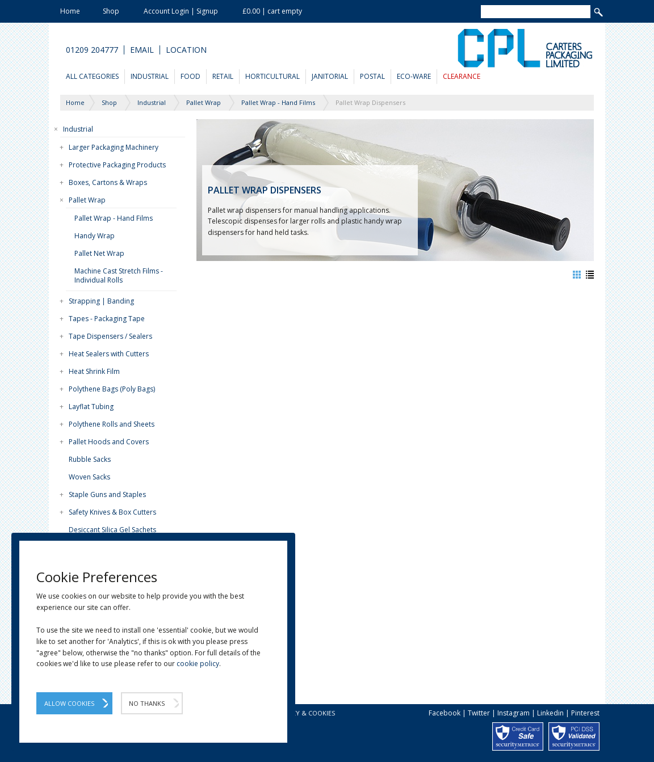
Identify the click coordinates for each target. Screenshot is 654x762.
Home (70, 11)
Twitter (479, 713)
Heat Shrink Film (94, 371)
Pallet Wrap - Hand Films (113, 218)
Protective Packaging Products (117, 165)
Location (186, 49)
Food (190, 76)
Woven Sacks (89, 477)
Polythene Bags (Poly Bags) (112, 389)
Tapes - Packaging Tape (107, 318)
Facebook (444, 713)
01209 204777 (92, 49)
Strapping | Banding (101, 301)
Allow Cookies (69, 703)
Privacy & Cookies (304, 713)
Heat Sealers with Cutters (109, 354)
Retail (222, 76)
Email (142, 49)
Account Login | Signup (181, 11)
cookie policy (198, 663)
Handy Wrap (94, 236)
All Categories (92, 76)
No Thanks (147, 703)
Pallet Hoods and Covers (109, 442)
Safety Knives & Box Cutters (112, 512)
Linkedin (550, 713)
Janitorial (330, 76)
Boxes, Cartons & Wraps (108, 182)
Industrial (150, 76)
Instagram (513, 713)
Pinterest (585, 713)
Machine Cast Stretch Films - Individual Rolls (118, 275)
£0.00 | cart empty (272, 11)
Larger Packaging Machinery (113, 147)
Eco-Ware (414, 76)
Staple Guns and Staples (107, 494)
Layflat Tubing (91, 406)
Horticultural (272, 76)
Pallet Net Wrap (99, 253)
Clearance (461, 76)
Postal (372, 76)
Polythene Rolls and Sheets (111, 424)
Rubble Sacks (90, 459)
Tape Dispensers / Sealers (110, 336)
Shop (111, 11)
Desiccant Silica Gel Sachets (112, 529)
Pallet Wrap (87, 200)
